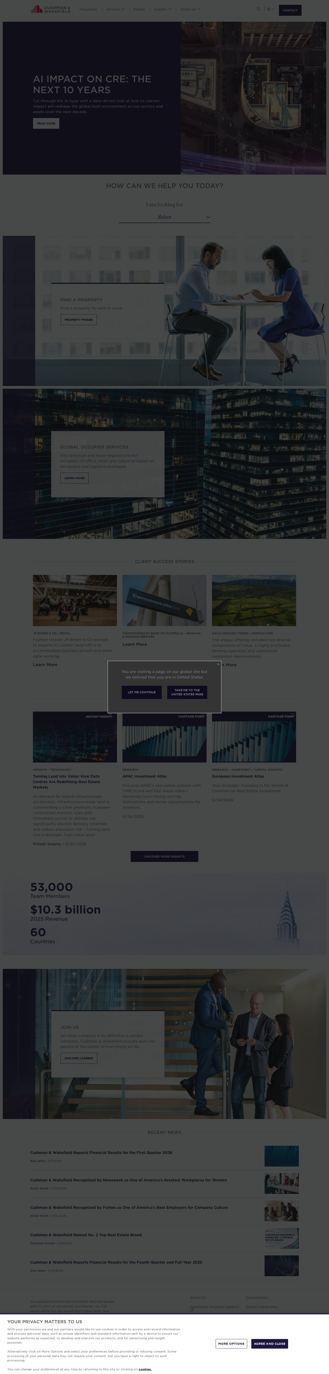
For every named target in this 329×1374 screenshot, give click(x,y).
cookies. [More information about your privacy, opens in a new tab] (145, 1369)
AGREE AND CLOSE (270, 1343)
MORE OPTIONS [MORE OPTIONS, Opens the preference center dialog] (231, 1343)
